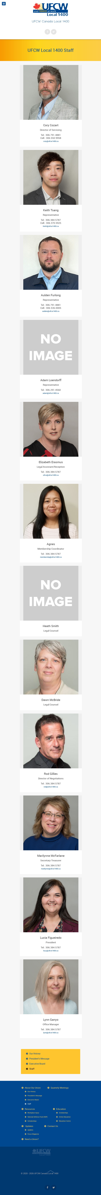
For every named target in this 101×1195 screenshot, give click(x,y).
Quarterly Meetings (60, 1087)
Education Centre (65, 1121)
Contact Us (53, 1126)
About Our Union (33, 1087)
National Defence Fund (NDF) (38, 1117)
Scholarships (32, 1121)
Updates (29, 1126)
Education (61, 1109)
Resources (30, 1109)
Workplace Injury (33, 1113)
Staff (31, 1068)
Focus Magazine (33, 1134)
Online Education (65, 1117)
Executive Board (37, 1063)
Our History (34, 1053)
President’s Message (39, 1058)
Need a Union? (32, 1139)
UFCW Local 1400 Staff (51, 50)
